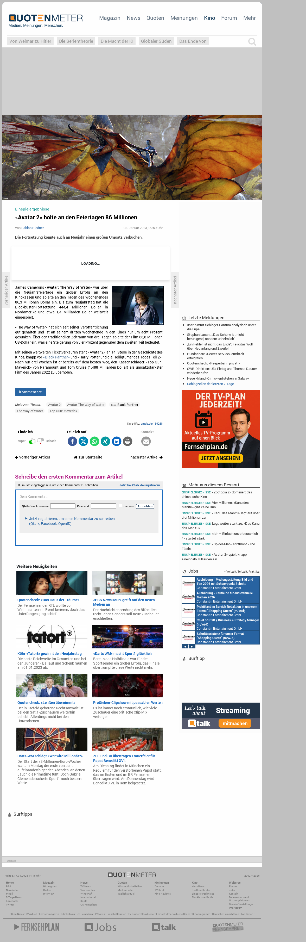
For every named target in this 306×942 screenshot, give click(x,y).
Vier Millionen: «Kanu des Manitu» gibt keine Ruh (215, 504)
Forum (229, 17)
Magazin (109, 17)
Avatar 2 (54, 404)
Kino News (17, 914)
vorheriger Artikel (32, 457)
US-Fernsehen (88, 904)
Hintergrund (50, 886)
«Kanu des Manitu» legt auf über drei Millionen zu (220, 515)
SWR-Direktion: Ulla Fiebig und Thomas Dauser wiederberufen (222, 370)
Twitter (10, 904)
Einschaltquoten (116, 914)
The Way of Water (30, 411)
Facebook (12, 901)
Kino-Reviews (163, 893)
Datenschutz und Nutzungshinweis (239, 899)
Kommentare (30, 391)
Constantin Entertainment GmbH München (217, 583)
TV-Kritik (159, 890)
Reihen (47, 890)
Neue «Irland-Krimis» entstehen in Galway (218, 378)
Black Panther (124, 404)
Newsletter (12, 890)
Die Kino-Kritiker (201, 890)
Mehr (249, 17)
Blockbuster (147, 914)
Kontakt (233, 893)
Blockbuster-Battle (202, 897)
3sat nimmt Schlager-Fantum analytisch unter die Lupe (221, 327)
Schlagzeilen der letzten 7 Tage (210, 383)
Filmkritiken (68, 914)
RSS (8, 886)
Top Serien (247, 914)
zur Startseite (88, 457)
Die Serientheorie (76, 41)
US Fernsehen (85, 914)
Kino (209, 17)
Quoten (155, 17)
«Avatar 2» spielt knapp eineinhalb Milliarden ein (214, 556)
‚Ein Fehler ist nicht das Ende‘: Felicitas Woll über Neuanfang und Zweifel (220, 346)
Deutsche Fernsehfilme (225, 914)
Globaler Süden (156, 41)
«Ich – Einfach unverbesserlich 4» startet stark (220, 535)
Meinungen (184, 17)
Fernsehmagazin (49, 914)
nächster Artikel (146, 457)
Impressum (235, 907)
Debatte (159, 886)
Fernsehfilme (163, 914)
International (88, 897)
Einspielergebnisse (203, 893)
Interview (48, 893)
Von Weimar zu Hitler (30, 41)
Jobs (232, 890)
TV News (100, 914)
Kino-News (198, 886)
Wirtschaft (86, 893)
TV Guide (133, 914)
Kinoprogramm (201, 914)
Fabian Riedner (32, 228)
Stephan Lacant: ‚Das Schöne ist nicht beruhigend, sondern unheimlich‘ (215, 336)
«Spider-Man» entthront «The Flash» (218, 546)
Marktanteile (125, 890)
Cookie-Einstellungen (241, 904)
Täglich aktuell (126, 893)
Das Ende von (193, 41)
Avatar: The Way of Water (85, 404)
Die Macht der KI (117, 41)
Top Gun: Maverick (63, 411)
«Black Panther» (56, 357)
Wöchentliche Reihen (130, 886)
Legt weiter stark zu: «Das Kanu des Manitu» (220, 525)
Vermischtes (87, 890)
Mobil (9, 893)
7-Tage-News (14, 897)
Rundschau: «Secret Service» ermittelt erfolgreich (215, 355)
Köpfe (83, 901)
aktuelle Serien (181, 914)
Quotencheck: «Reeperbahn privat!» (213, 363)
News (134, 17)
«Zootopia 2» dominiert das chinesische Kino (217, 494)
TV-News (85, 886)
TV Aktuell (31, 914)
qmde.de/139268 (152, 423)
